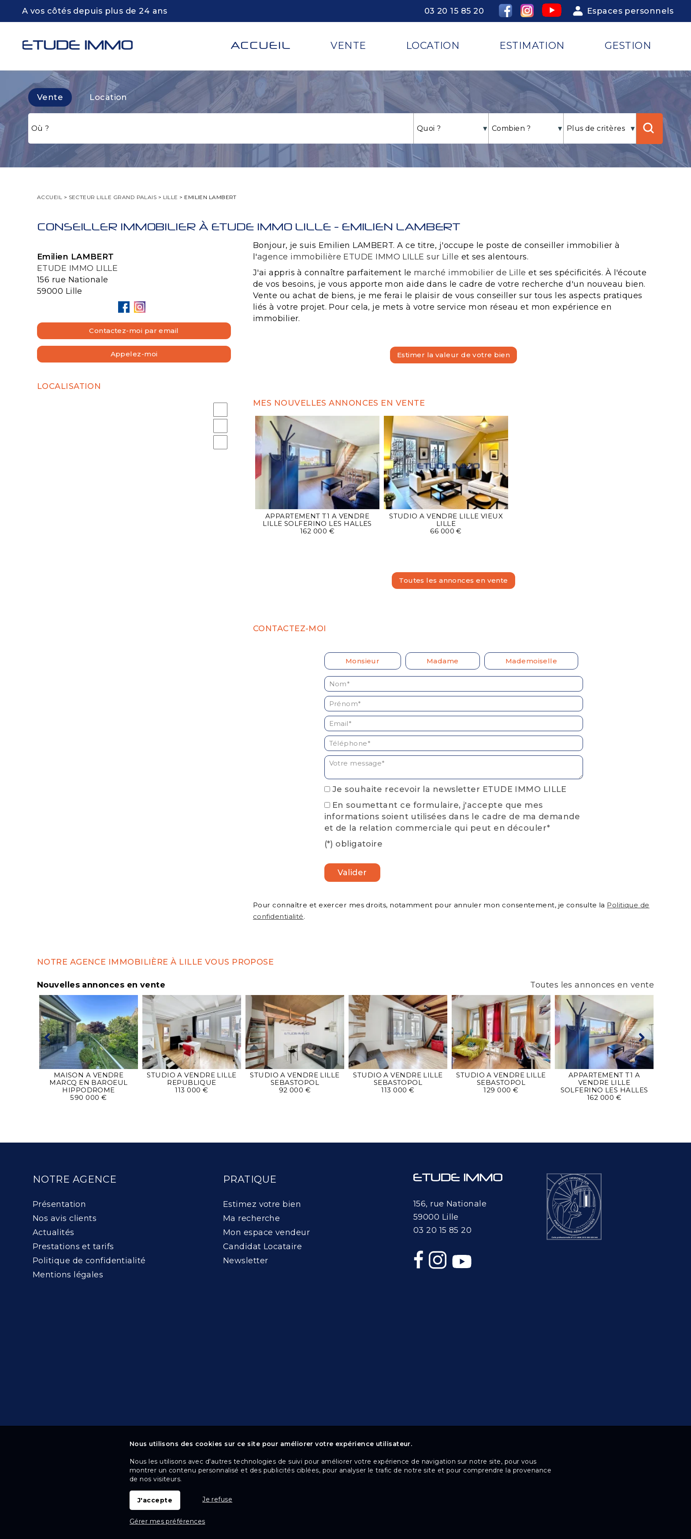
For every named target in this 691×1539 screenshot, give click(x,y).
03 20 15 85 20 (454, 11)
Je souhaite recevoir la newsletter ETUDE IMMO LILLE (449, 789)
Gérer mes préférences (167, 1521)
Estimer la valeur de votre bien (453, 355)
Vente (50, 97)
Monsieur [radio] (363, 661)
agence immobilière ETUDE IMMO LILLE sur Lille (358, 257)
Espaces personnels (630, 11)
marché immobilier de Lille (470, 272)
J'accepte (154, 1500)
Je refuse (217, 1499)
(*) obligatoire (353, 844)
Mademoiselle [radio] (531, 661)
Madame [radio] (443, 661)
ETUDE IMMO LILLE (77, 268)
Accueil (260, 45)
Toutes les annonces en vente (453, 580)
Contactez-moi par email (133, 330)
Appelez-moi (134, 354)
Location (108, 97)
